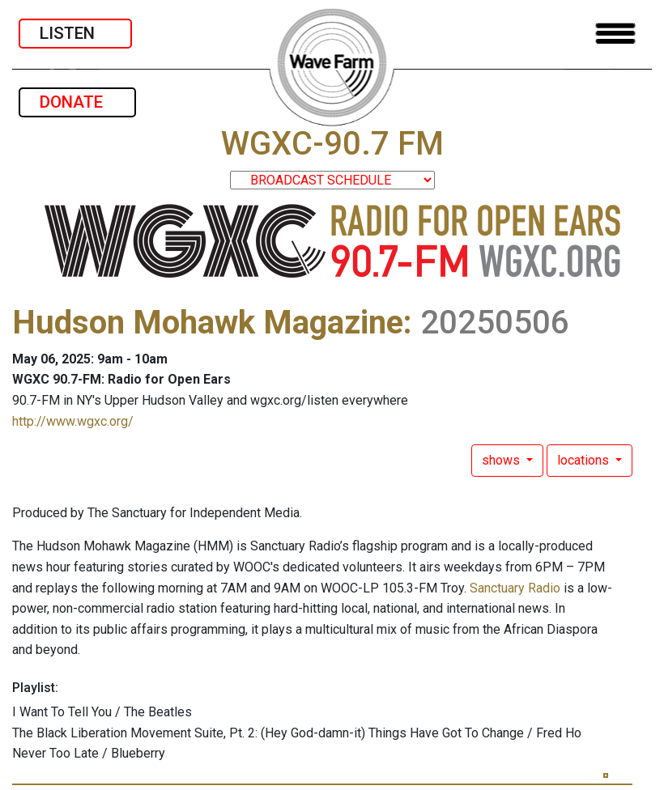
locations (584, 460)
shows (502, 460)
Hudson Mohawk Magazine (207, 323)
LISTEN (75, 33)
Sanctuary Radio (515, 588)
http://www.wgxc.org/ (73, 421)
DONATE (77, 102)
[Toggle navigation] (615, 33)
